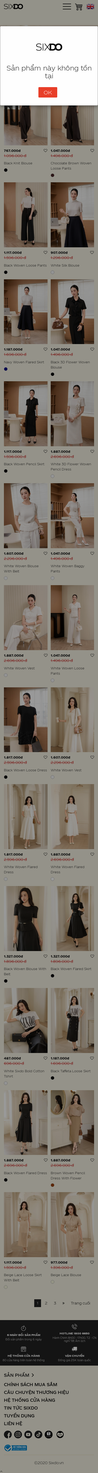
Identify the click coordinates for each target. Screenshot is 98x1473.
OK (48, 92)
